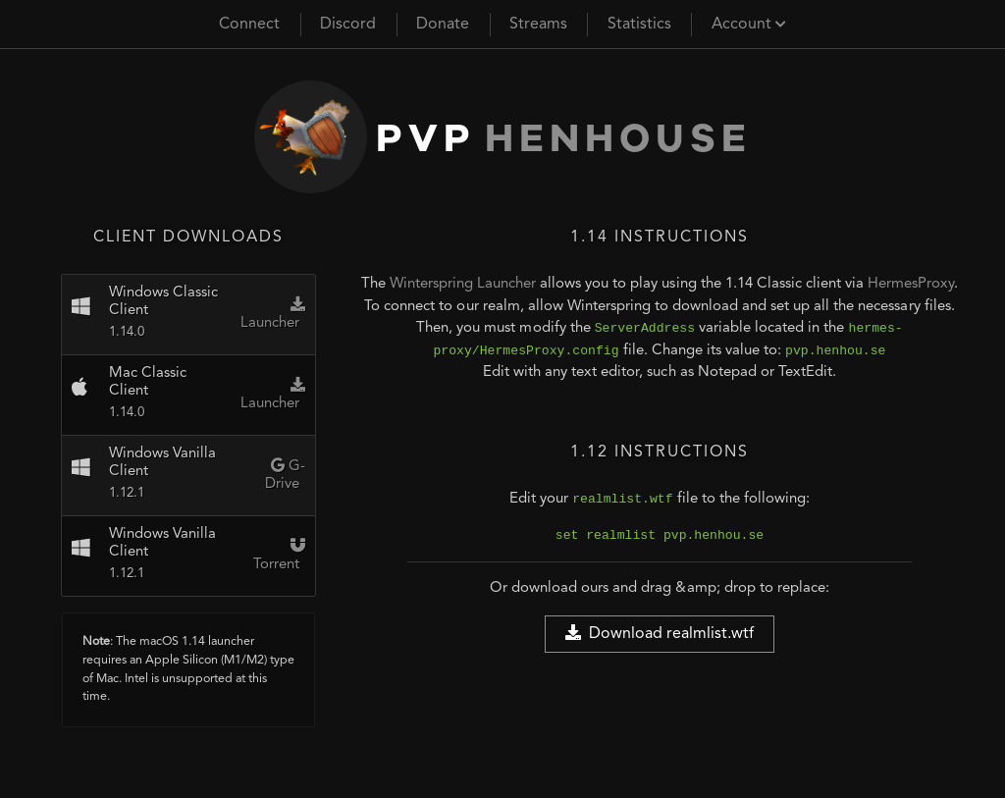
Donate (442, 24)
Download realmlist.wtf (659, 633)
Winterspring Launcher (463, 284)
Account (749, 24)
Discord (348, 24)
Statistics (639, 24)
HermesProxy (911, 284)
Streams (538, 24)
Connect (249, 24)
